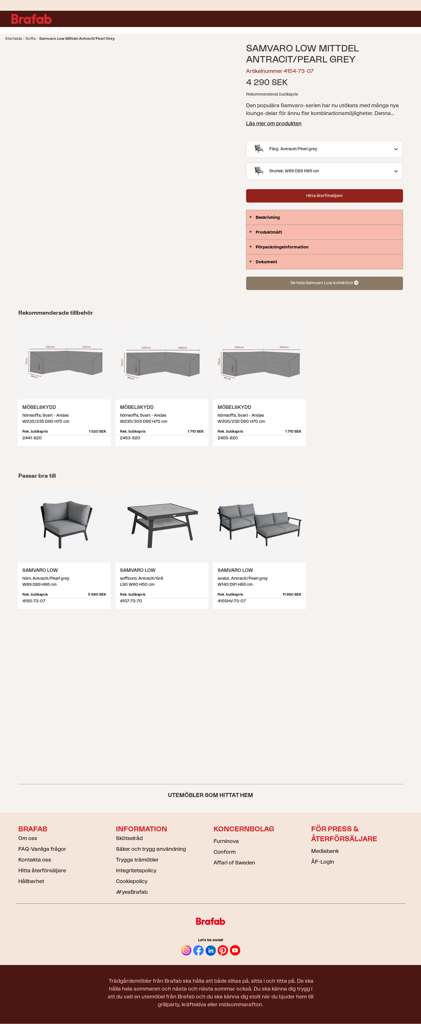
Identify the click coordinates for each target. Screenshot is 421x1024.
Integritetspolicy (136, 870)
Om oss (27, 838)
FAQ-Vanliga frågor (42, 849)
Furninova (226, 841)
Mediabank (325, 851)
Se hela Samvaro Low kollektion (324, 283)
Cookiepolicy (131, 881)
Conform (225, 852)
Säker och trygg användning (151, 849)
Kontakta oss (34, 859)
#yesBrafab (132, 892)
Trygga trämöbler (137, 859)
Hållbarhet (31, 881)
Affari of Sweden (234, 862)
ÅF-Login (322, 861)
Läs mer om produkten (274, 123)
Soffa (31, 38)
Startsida (13, 38)
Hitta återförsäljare (324, 196)
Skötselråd (129, 838)
